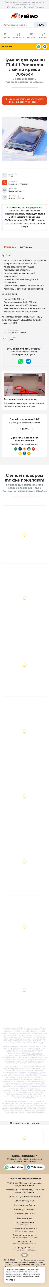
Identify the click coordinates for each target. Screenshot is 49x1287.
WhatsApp (38, 46)
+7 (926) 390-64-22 (35, 7)
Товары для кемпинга (24, 1209)
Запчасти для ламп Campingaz (24, 1196)
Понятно (10, 1280)
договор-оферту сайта (31, 1276)
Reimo (24, 15)
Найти (40, 25)
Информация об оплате (24, 1230)
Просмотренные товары (24, 1123)
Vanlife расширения (24, 1201)
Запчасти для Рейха (24, 1205)
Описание (10, 247)
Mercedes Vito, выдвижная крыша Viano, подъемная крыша (24, 1191)
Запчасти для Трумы (24, 1214)
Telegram (44, 46)
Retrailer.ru (24, 1255)
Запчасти (26, 247)
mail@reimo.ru (15, 7)
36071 (26, 1046)
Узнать (24, 429)
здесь (41, 1043)
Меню (7, 46)
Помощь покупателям (24, 1236)
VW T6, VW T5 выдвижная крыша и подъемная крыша (24, 1184)
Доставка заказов (24, 1223)
